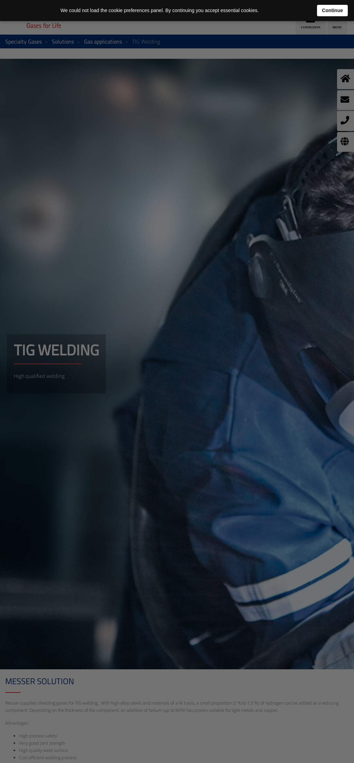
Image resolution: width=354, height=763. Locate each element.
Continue (332, 10)
